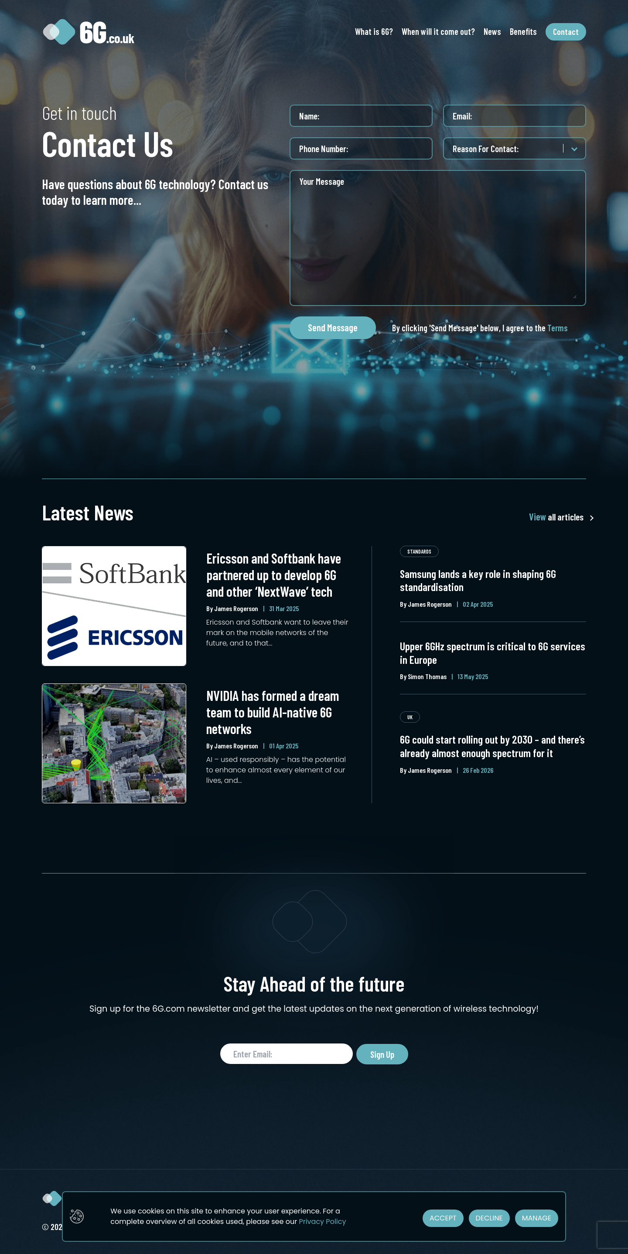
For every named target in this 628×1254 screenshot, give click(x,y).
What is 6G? (374, 31)
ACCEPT (443, 1218)
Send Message (333, 327)
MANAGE (536, 1218)
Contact (566, 32)
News (492, 31)
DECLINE (489, 1218)
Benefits (523, 31)
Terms (557, 328)
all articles (555, 517)
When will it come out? (438, 31)
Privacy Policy (322, 1222)
